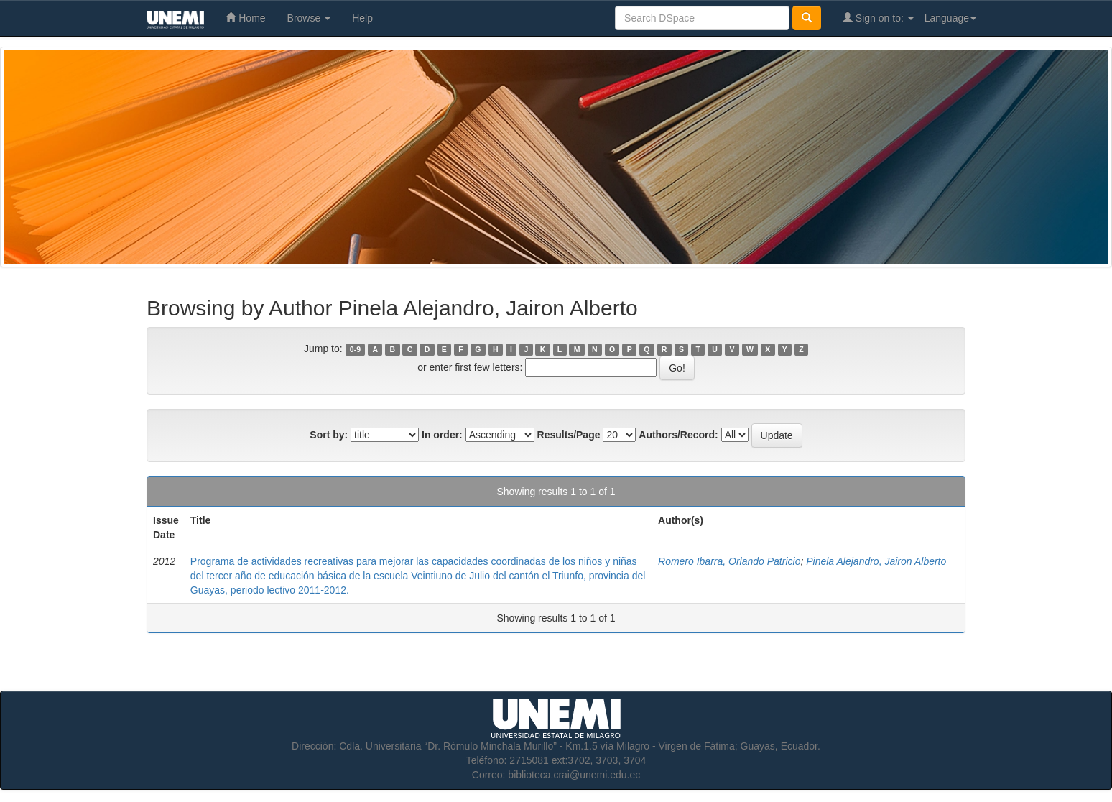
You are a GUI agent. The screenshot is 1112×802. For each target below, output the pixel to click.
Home (245, 17)
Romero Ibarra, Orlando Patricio (729, 561)
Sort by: (329, 435)
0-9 (355, 349)
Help (362, 18)
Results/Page (569, 435)
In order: (442, 435)
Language (950, 18)
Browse (309, 18)
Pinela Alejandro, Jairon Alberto (876, 561)
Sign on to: (878, 17)
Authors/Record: (678, 435)
